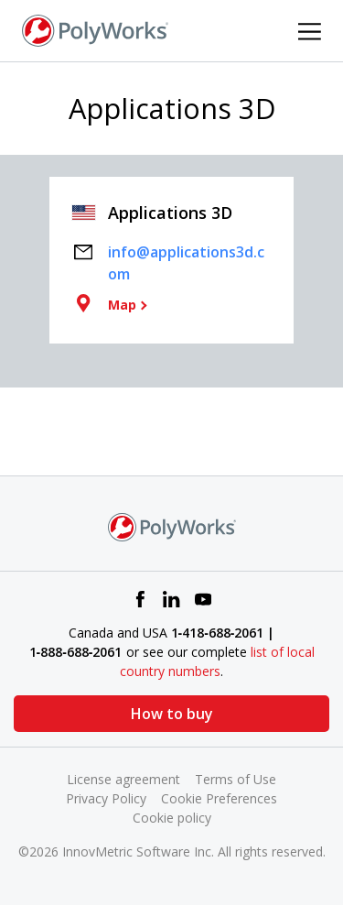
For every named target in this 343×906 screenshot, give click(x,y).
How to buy (172, 714)
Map (122, 305)
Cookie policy (172, 817)
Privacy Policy (106, 798)
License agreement (123, 779)
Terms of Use (235, 779)
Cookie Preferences (219, 798)
